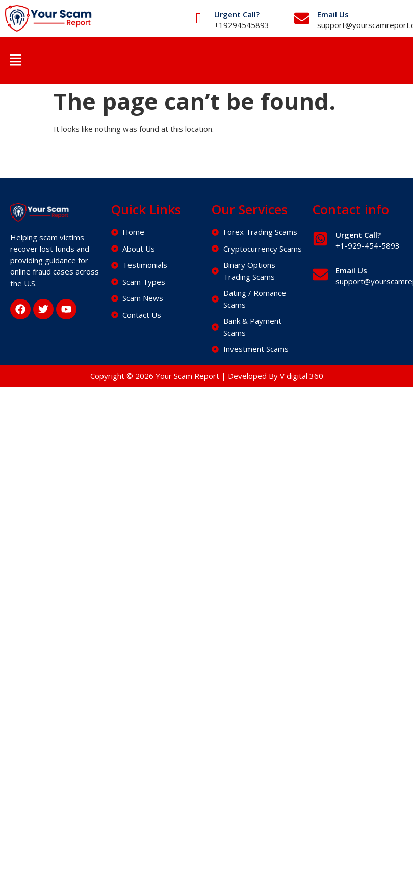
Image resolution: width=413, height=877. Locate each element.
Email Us (333, 14)
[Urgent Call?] (198, 18)
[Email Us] (301, 18)
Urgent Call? (237, 14)
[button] (15, 60)
